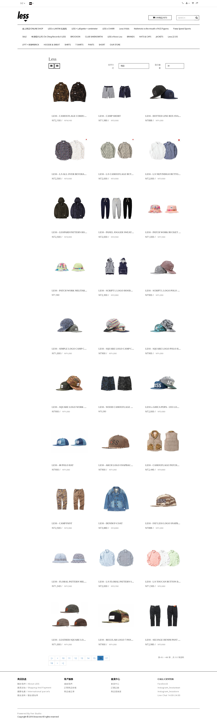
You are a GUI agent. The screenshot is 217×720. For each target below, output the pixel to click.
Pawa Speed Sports (182, 28)
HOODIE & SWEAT (52, 44)
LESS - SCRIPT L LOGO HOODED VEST (119, 290)
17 (106, 658)
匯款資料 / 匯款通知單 (27, 695)
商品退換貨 (116, 691)
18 (52, 663)
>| (63, 663)
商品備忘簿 (69, 691)
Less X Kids (124, 28)
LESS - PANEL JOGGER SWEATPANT (118, 232)
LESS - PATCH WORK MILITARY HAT (72, 290)
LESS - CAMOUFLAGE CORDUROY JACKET (75, 116)
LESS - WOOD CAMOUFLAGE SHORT (118, 407)
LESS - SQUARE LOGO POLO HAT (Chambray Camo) (172, 349)
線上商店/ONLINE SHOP (32, 28)
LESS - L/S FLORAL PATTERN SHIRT (118, 582)
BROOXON (75, 36)
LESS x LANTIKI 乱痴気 (57, 28)
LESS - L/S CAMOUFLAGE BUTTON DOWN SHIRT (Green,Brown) (132, 174)
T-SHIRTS (79, 44)
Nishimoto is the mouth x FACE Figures (151, 28)
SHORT (102, 44)
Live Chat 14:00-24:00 (169, 695)
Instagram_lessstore (168, 691)
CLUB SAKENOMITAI (94, 36)
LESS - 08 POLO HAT (63, 465)
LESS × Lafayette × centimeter (85, 28)
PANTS (91, 44)
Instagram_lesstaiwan (169, 687)
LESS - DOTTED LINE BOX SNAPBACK (165, 116)
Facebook (163, 683)
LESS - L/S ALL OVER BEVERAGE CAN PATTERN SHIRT (81, 174)
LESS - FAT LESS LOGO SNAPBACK (164, 523)
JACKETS (159, 36)
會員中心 (115, 683)
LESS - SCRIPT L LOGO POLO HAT (163, 290)
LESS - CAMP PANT (62, 523)
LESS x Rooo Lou (115, 36)
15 (94, 658)
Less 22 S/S (173, 36)
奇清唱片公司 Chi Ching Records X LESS (48, 36)
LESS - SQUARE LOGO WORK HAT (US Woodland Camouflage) (84, 407)
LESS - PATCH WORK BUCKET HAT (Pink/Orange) (171, 232)
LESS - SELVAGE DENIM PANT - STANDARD (168, 640)
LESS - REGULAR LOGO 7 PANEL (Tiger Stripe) (123, 640)
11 (69, 658)
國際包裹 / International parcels (33, 691)
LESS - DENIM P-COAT (110, 523)
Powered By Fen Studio (29, 713)
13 (82, 658)
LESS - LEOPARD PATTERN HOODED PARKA (76, 232)
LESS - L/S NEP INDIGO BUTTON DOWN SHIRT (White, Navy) (177, 174)
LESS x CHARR (108, 28)
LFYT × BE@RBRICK (30, 44)
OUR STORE (115, 44)
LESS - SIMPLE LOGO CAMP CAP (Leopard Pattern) (78, 349)
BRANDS (130, 36)
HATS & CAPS (145, 36)
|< (52, 658)
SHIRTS (68, 44)
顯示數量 (158, 66)
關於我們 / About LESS (28, 683)
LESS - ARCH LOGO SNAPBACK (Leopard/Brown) (124, 465)
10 (63, 658)
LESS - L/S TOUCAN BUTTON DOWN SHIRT (168, 582)
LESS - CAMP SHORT (110, 116)
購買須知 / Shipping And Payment (34, 687)
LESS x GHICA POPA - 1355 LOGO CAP (165, 407)
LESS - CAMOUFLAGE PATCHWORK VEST (168, 465)
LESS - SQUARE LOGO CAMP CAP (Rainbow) (122, 349)
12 (76, 658)
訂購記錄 (115, 687)
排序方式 (111, 66)
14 (88, 658)
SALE (24, 36)
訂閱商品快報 (70, 687)
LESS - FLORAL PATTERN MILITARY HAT (74, 582)
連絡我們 (68, 683)
